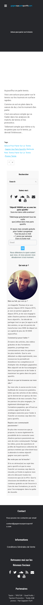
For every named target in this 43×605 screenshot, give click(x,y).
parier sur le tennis (23, 153)
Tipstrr (10, 595)
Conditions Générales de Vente (21, 547)
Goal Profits (28, 595)
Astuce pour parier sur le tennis (17, 146)
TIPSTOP (18, 595)
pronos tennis (10, 156)
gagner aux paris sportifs (15, 149)
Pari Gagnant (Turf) (25, 601)
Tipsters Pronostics (16, 598)
